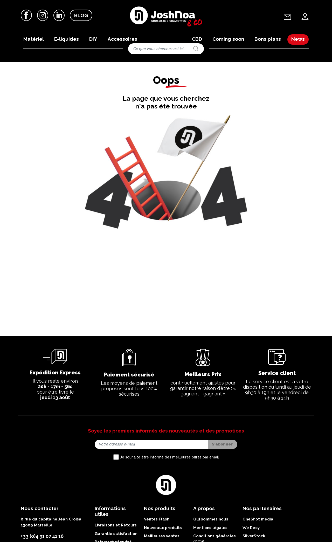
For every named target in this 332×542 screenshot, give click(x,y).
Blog (81, 15)
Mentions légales (210, 528)
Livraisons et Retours (116, 526)
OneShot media (258, 520)
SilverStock (254, 537)
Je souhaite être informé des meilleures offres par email (169, 458)
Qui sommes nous (210, 520)
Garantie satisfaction (116, 534)
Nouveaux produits (163, 528)
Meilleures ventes (161, 537)
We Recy (251, 528)
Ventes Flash (156, 520)
